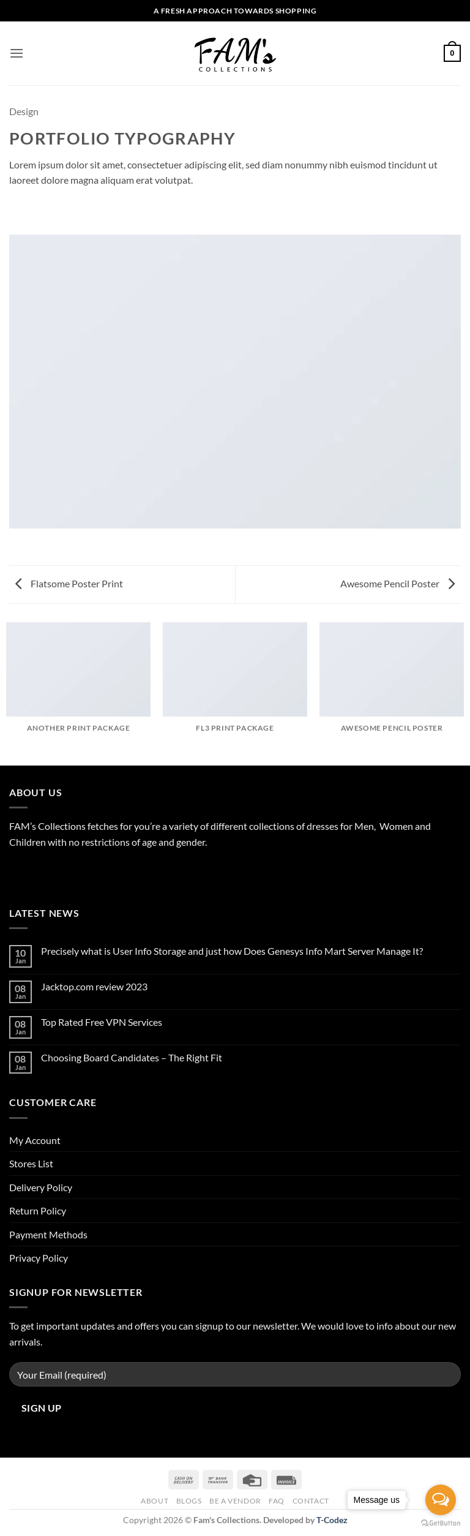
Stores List (31, 1163)
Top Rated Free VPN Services (101, 1022)
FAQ (277, 1500)
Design (24, 111)
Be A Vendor (235, 1500)
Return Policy (37, 1210)
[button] (16, 53)
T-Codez (332, 1520)
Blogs (189, 1500)
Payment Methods (48, 1234)
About (154, 1500)
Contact (311, 1500)
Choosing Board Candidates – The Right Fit (131, 1057)
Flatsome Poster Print (69, 583)
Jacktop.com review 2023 (94, 986)
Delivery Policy (40, 1187)
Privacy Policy (38, 1257)
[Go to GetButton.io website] (440, 1523)
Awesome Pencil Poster (397, 583)
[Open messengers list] (440, 1500)
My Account (35, 1140)
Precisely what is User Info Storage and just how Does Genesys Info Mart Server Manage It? (232, 951)
